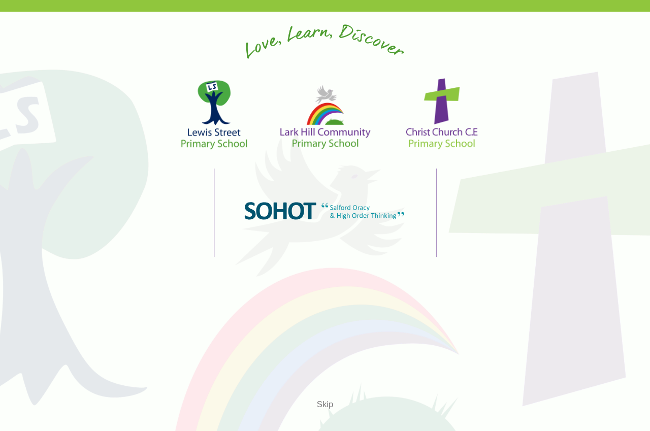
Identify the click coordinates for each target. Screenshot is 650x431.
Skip (325, 404)
